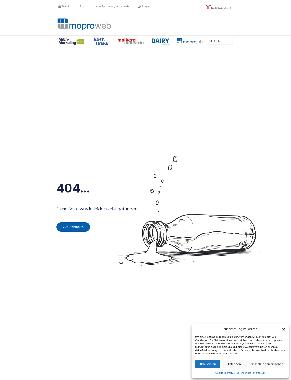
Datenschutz (243, 372)
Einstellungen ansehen (267, 364)
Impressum (259, 372)
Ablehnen (234, 364)
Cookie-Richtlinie (225, 372)
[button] (283, 329)
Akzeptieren (207, 364)
